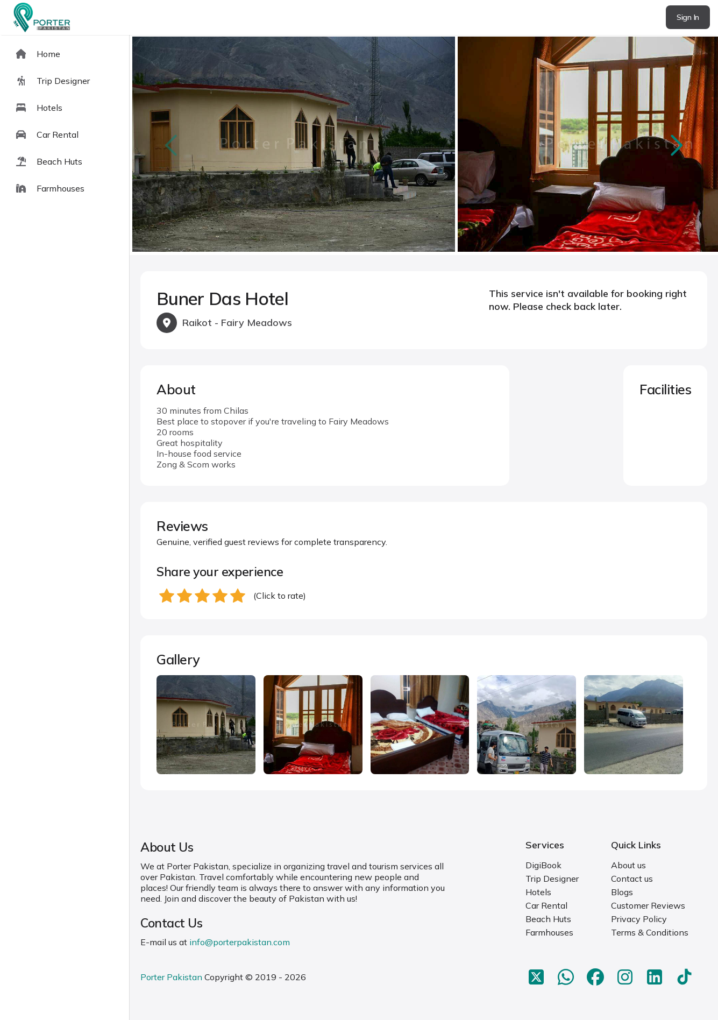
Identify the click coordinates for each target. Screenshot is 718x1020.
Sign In (688, 17)
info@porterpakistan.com (239, 942)
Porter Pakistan (171, 977)
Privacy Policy (639, 918)
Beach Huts (548, 918)
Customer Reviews (648, 905)
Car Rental (546, 905)
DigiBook (543, 865)
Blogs (622, 892)
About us (628, 865)
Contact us (632, 878)
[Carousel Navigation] (424, 145)
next (675, 145)
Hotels (538, 892)
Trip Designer (552, 878)
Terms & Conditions (649, 932)
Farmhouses (549, 932)
